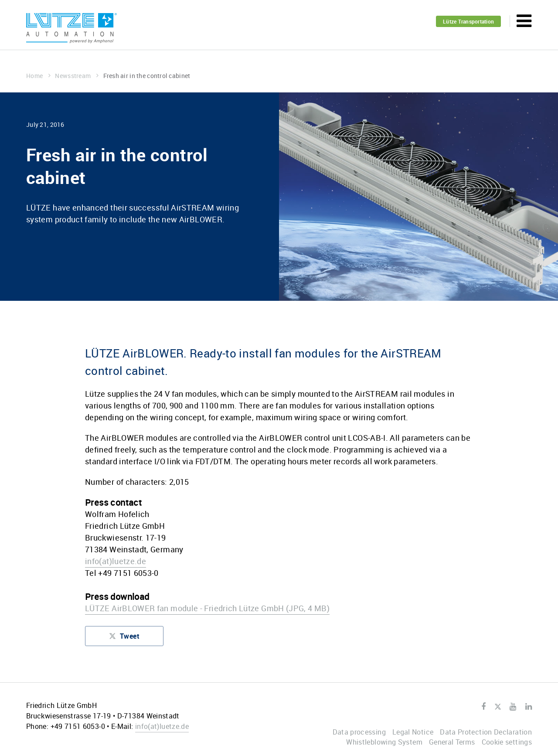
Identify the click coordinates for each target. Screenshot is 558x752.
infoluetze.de (115, 561)
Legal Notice (412, 732)
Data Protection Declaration (486, 732)
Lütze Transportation (468, 21)
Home (38, 75)
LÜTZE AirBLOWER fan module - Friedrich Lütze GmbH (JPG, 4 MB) (207, 608)
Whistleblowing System (384, 742)
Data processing (359, 732)
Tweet (124, 638)
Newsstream (77, 75)
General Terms (452, 742)
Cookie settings (507, 742)
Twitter (497, 707)
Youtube (513, 706)
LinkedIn (528, 706)
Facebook (483, 706)
